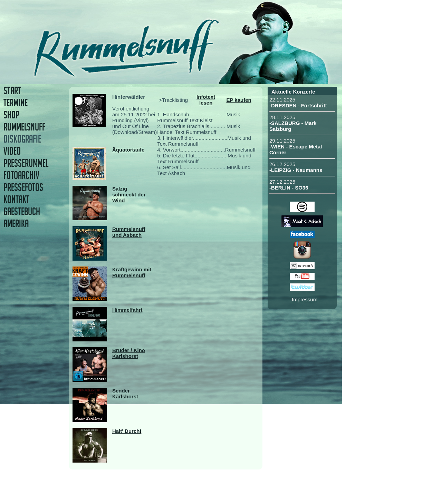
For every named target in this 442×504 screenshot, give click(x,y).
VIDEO (12, 151)
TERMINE (15, 102)
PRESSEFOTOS (23, 187)
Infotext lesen (205, 100)
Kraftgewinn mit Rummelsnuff (131, 272)
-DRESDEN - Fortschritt (298, 105)
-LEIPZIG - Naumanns (295, 170)
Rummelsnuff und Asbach (128, 232)
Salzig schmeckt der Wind (129, 194)
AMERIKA (16, 223)
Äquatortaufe (128, 150)
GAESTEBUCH (21, 211)
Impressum (304, 299)
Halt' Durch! (126, 431)
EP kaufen (238, 100)
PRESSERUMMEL (25, 163)
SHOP (11, 114)
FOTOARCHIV (21, 175)
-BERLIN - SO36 (288, 188)
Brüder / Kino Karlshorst (128, 353)
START (12, 90)
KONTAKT (16, 199)
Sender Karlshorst (125, 393)
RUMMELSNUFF (24, 127)
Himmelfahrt (127, 310)
